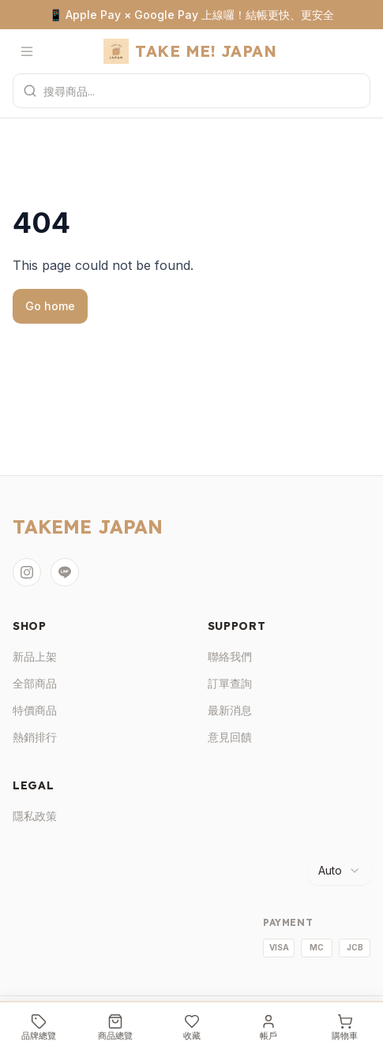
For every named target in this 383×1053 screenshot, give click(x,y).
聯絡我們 (230, 656)
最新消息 (230, 710)
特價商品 (35, 710)
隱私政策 (35, 816)
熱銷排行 (35, 737)
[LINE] (65, 572)
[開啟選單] (27, 51)
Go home (50, 306)
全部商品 (35, 683)
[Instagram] (27, 572)
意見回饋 (230, 737)
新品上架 (35, 656)
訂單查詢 (230, 683)
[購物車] (344, 1027)
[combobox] (339, 870)
